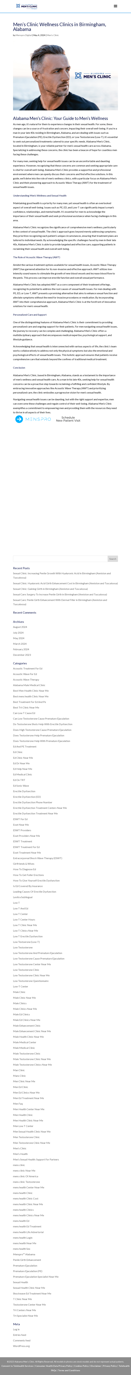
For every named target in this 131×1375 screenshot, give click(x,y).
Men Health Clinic (23, 1114)
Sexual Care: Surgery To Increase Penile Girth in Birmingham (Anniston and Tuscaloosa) (60, 594)
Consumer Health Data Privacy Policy (53, 1366)
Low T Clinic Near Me (25, 924)
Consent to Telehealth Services (17, 1366)
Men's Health (20, 1153)
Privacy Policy (110, 1366)
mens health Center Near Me (28, 1187)
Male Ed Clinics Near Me (26, 1019)
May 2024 (18, 638)
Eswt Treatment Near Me (27, 852)
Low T (16, 902)
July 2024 (18, 632)
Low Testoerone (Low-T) (26, 941)
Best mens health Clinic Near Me (30, 696)
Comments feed (21, 1340)
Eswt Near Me (21, 824)
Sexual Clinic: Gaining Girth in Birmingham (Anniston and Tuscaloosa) (50, 588)
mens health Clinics (23, 1209)
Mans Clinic (19, 1075)
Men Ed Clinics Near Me (26, 1092)
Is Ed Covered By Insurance (28, 885)
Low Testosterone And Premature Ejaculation (37, 952)
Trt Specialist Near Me (25, 1315)
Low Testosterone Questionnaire (30, 980)
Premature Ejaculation (25, 1265)
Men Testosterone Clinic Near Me (31, 1142)
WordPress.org (21, 1345)
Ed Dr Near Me (21, 763)
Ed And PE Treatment (24, 746)
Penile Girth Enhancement (27, 1259)
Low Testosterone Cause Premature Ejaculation (38, 958)
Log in (16, 1329)
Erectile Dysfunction (24, 791)
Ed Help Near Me (22, 768)
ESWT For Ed (20, 819)
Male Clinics (20, 1003)
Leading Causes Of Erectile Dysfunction (34, 891)
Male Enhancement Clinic (27, 1025)
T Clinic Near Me (22, 1298)
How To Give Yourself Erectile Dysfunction (36, 880)
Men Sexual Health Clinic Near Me (32, 1131)
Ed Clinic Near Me (23, 757)
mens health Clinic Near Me (28, 1204)
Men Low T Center (23, 1125)
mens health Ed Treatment (27, 1226)
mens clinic (19, 1164)
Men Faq (18, 1103)
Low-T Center (20, 986)
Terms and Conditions (69, 1370)
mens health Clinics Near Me (28, 1215)
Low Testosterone (23, 947)
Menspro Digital (24, 35)
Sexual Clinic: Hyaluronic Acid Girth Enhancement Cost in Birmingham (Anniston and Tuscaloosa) (65, 583)
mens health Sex (21, 1248)
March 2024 (20, 643)
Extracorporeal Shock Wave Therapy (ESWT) (37, 858)
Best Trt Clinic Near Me (26, 707)
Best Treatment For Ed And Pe (29, 701)
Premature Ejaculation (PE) (27, 1271)
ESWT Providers (22, 830)
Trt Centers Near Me (24, 1310)
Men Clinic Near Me (24, 1081)
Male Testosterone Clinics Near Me (32, 1064)
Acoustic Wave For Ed (25, 673)
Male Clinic (19, 991)
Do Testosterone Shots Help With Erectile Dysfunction (42, 724)
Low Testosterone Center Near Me (32, 964)
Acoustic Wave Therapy (26, 679)
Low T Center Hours (24, 919)
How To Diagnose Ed (24, 869)
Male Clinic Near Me (24, 997)
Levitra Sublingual (22, 897)
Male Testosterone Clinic (26, 1053)
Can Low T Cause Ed (24, 712)
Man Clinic (19, 1070)
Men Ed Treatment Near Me (28, 1098)
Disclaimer (95, 1366)
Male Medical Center (24, 1042)
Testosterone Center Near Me (29, 1304)
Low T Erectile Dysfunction (28, 936)
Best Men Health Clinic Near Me (31, 690)
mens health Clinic (23, 1192)
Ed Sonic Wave (21, 785)
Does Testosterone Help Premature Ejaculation (38, 735)
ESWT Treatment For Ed (26, 846)
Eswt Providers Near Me (26, 835)
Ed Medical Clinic (22, 774)
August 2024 (20, 626)
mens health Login (22, 1237)
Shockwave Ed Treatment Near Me (32, 1293)
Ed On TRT (19, 779)
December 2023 (22, 654)
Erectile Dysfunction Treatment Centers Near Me (40, 807)
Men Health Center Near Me (28, 1109)
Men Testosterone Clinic (26, 1137)
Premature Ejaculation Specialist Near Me (36, 1276)
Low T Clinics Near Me (25, 930)
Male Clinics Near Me (25, 1008)
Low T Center (20, 913)
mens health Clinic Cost (25, 1198)
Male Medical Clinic (24, 1047)
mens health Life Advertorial (28, 1232)
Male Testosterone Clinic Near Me (32, 1059)
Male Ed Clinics (21, 1014)
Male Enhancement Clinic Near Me (32, 1031)
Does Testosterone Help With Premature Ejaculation (41, 740)
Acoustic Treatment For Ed (27, 668)
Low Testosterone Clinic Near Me (31, 975)
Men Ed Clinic (20, 1086)
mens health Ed (21, 1220)
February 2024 (21, 649)
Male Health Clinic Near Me (28, 1036)
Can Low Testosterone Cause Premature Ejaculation (41, 718)
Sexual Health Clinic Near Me (29, 1287)
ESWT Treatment (22, 841)
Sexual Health (20, 1282)
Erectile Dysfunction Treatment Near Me (35, 813)
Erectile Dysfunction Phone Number (32, 802)
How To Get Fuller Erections (28, 874)
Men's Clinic (53, 35)
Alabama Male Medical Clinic (29, 685)
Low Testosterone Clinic (26, 969)
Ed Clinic (18, 751)
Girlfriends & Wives (23, 863)
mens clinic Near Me (24, 1170)
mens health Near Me (24, 1243)
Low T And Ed (20, 908)
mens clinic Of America (25, 1176)
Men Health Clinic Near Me (28, 1120)
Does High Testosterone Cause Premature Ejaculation (42, 729)
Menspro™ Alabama (24, 1254)
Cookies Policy (81, 1366)
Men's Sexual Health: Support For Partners (36, 1159)
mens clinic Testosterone (26, 1181)
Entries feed (19, 1334)
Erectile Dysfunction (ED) (27, 796)
